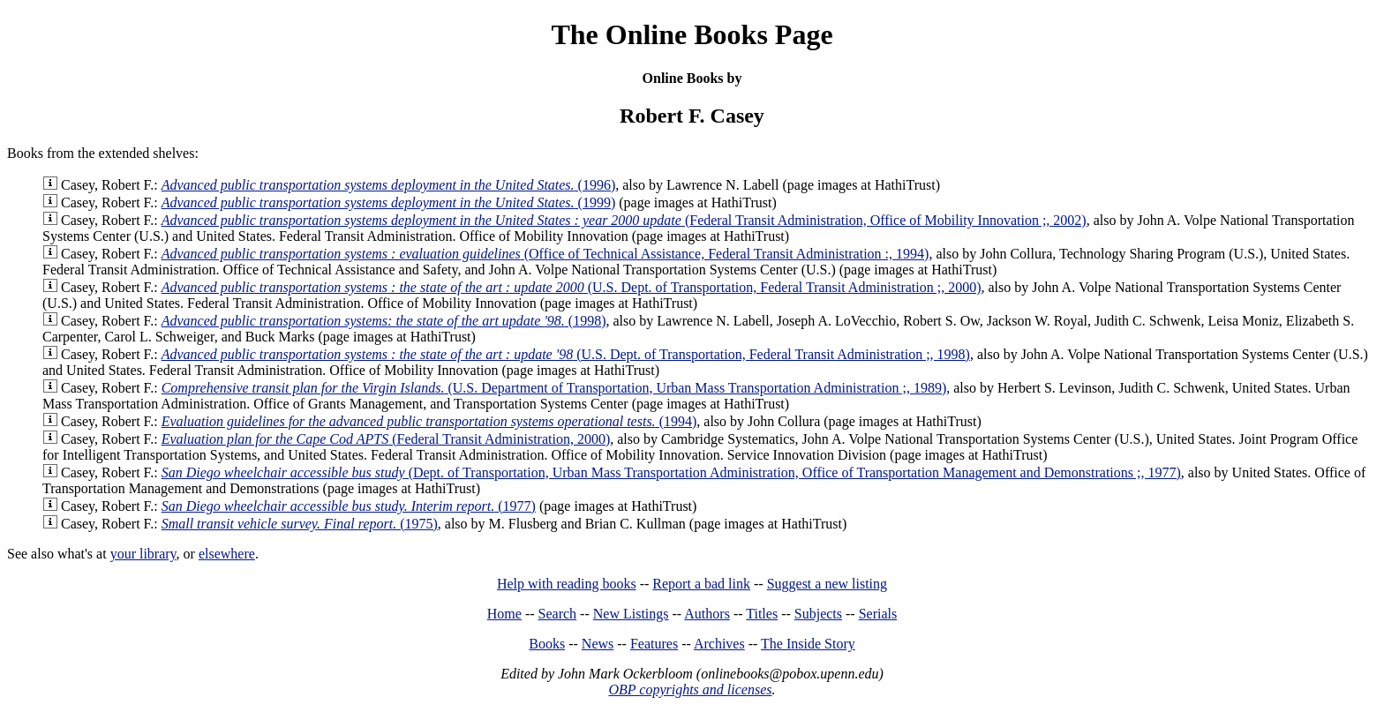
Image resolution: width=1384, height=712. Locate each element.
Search (557, 613)
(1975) (300, 523)
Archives (719, 643)
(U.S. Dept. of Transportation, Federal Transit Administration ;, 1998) (566, 354)
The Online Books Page (691, 34)
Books (547, 643)
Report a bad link (701, 583)
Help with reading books (566, 583)
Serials (878, 613)
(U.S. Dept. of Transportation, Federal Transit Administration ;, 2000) (572, 287)
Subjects (818, 613)
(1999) (389, 202)
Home (504, 613)
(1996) (389, 184)
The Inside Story (808, 643)
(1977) (349, 505)
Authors (707, 613)
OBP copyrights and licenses (689, 689)
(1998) (384, 320)
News (597, 643)
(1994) (429, 421)
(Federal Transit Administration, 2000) (386, 438)
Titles (762, 613)
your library (143, 553)
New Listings (631, 613)
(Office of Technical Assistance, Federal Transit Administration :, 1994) (545, 253)
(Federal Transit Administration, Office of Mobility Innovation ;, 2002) (624, 220)
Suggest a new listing (827, 583)
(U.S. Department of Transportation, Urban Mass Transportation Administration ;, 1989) (554, 387)
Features (654, 643)
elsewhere (227, 553)
